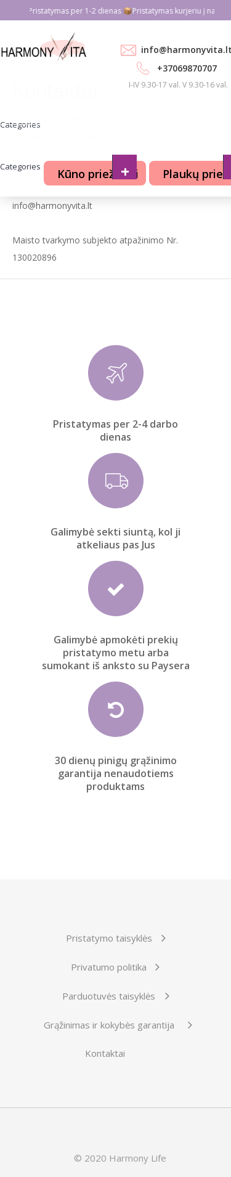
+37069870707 (187, 68)
